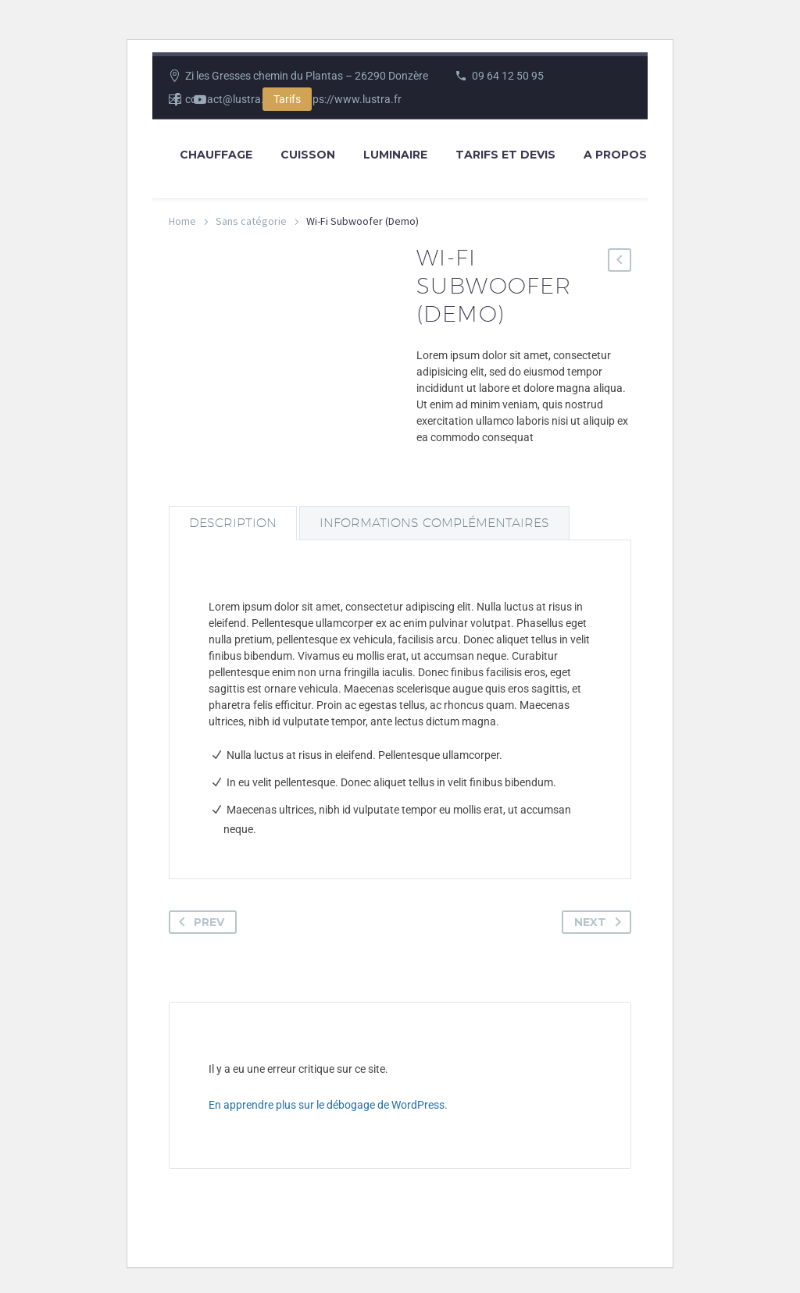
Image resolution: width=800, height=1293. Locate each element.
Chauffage (216, 155)
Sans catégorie (251, 221)
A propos (615, 155)
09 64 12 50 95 (508, 75)
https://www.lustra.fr (350, 99)
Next (600, 922)
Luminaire (395, 155)
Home (182, 221)
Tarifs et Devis (505, 155)
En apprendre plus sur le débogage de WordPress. (328, 1105)
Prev (198, 922)
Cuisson (307, 155)
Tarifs (287, 99)
